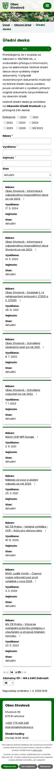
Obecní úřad (22, 25)
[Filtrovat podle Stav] (27, 175)
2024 (35, 122)
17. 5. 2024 (11, 208)
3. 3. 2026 (11, 591)
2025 (9, 128)
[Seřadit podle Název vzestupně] (12, 134)
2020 (23, 117)
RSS (36, 48)
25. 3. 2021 (11, 493)
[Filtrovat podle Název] (27, 141)
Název (7, 136)
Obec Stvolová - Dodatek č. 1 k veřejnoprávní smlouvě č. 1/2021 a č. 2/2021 (26, 296)
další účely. (37, 750)
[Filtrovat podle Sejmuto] (27, 163)
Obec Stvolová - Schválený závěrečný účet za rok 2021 (25, 345)
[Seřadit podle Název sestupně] (12, 135)
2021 (35, 117)
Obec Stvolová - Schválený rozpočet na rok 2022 (22, 392)
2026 (22, 128)
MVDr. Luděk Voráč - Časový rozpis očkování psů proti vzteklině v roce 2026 (23, 577)
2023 (22, 122)
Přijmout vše (10, 766)
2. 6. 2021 (10, 446)
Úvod (6, 25)
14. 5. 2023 (11, 259)
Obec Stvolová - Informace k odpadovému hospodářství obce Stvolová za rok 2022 (26, 245)
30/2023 (37, 128)
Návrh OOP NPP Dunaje (22, 437)
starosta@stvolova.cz (19, 727)
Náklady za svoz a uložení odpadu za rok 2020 (21, 482)
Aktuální (10, 223)
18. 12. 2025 (12, 540)
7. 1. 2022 (10, 403)
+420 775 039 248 (17, 723)
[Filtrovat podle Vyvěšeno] (27, 153)
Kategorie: (9, 117)
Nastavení (45, 766)
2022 (9, 122)
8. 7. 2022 (11, 356)
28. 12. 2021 (12, 310)
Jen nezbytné (28, 766)
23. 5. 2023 (12, 645)
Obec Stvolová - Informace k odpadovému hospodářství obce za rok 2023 (26, 195)
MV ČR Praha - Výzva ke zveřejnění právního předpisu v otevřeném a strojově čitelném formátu (25, 630)
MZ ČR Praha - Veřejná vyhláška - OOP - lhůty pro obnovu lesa (26, 528)
